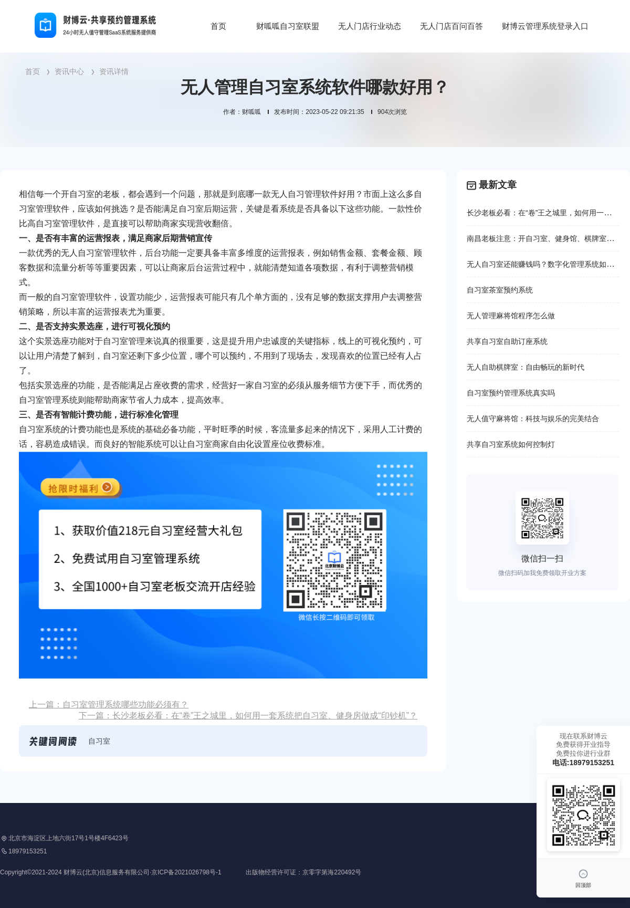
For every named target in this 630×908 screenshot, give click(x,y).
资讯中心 (69, 71)
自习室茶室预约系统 (500, 290)
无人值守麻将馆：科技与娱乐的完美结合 (533, 418)
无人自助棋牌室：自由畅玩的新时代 (525, 367)
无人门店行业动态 (369, 26)
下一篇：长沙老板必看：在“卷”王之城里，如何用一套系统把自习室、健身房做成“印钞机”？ (248, 715)
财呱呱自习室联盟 (287, 26)
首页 (218, 26)
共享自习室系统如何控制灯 (511, 444)
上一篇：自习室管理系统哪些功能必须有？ (108, 704)
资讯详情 (114, 71)
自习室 (99, 741)
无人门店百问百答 (451, 26)
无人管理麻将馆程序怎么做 (511, 315)
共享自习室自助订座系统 (507, 341)
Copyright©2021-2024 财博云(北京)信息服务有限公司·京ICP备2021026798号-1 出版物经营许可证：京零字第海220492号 (180, 872)
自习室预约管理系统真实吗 (511, 393)
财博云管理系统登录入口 (545, 26)
